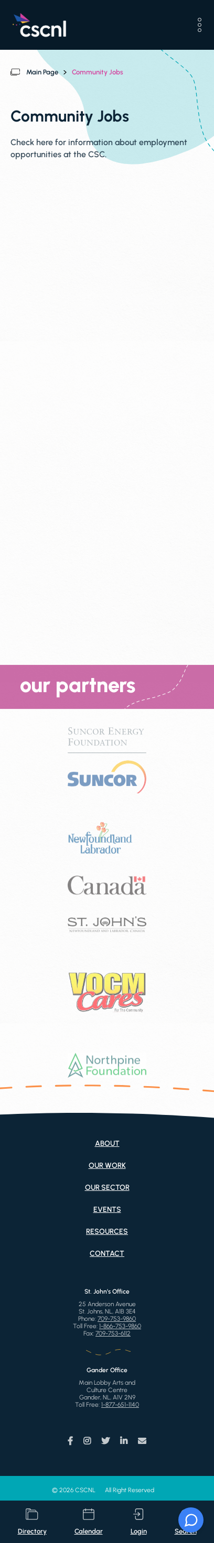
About (107, 1143)
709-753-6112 (113, 1333)
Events (107, 1209)
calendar (88, 1521)
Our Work (107, 1165)
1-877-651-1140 (120, 1404)
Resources (107, 1231)
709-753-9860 (117, 1318)
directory (32, 1521)
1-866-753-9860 (120, 1326)
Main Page (42, 72)
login (139, 1521)
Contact (107, 1253)
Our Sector (107, 1187)
